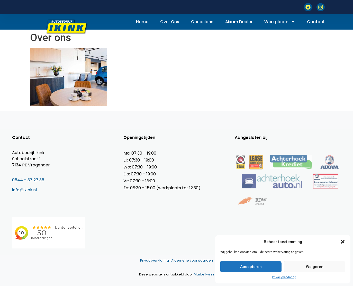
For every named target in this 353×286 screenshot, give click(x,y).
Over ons (169, 22)
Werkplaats (279, 22)
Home (142, 22)
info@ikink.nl (24, 190)
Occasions (202, 22)
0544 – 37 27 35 (28, 180)
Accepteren (251, 266)
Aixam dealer (238, 22)
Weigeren (314, 266)
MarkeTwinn (204, 274)
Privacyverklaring (284, 277)
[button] (342, 241)
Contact (316, 22)
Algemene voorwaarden (192, 260)
